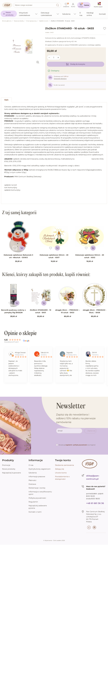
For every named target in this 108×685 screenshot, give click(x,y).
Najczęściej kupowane (11, 473)
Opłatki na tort (43, 21)
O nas (31, 465)
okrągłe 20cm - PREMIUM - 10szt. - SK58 (94, 311)
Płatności (32, 480)
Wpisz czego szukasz (23, 5)
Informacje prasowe (37, 477)
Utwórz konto (61, 473)
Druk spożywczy (31, 21)
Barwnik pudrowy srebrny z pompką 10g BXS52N (13, 311)
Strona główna (6, 21)
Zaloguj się (59, 469)
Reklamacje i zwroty (37, 488)
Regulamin (33, 502)
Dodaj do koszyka (75, 64)
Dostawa (32, 484)
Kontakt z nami (35, 512)
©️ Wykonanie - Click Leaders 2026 (54, 540)
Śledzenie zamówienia (64, 465)
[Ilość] (54, 57)
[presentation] (72, 439)
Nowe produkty (8, 469)
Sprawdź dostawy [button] (60, 79)
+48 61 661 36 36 (95, 503)
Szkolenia (33, 473)
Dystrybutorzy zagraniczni (39, 469)
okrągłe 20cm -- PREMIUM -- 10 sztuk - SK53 (67, 311)
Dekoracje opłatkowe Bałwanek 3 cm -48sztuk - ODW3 (18, 256)
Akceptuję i (77, 445)
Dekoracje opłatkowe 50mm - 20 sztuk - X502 (89, 256)
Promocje (6, 465)
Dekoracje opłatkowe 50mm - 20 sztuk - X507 (54, 256)
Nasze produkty (19, 21)
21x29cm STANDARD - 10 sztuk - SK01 (40, 311)
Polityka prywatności (37, 498)
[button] (83, 5)
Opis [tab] (6, 100)
